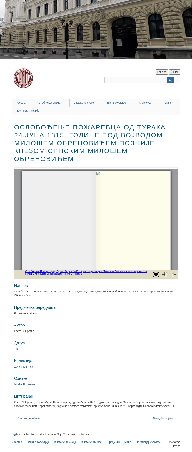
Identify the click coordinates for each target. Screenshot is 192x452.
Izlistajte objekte (116, 102)
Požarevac (29, 384)
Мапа (167, 102)
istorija (18, 384)
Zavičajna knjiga (23, 366)
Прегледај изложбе (27, 110)
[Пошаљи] (170, 80)
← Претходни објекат (28, 418)
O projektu (145, 102)
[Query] (142, 80)
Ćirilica (175, 72)
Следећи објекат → (165, 418)
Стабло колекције (49, 102)
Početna (21, 102)
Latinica (161, 72)
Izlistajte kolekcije (84, 102)
